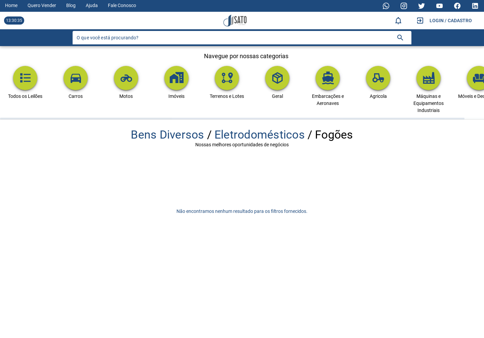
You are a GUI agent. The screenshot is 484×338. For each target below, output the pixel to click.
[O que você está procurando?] (234, 37)
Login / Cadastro (451, 20)
